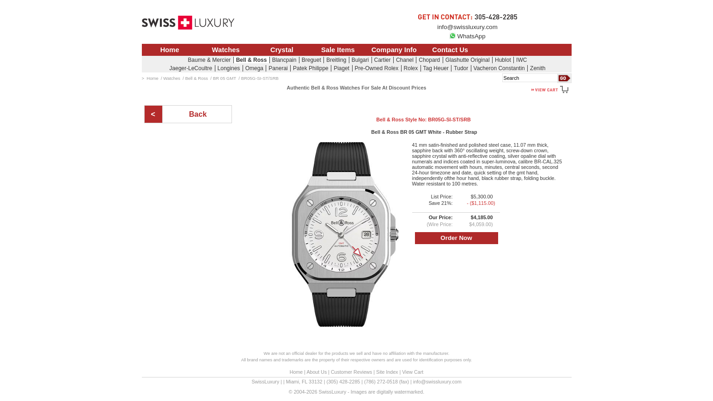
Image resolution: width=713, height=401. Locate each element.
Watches (226, 50)
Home (169, 50)
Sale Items (338, 50)
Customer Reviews (351, 372)
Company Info (394, 50)
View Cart (412, 372)
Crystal (281, 50)
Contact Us (450, 50)
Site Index (387, 372)
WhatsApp (467, 36)
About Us (316, 372)
